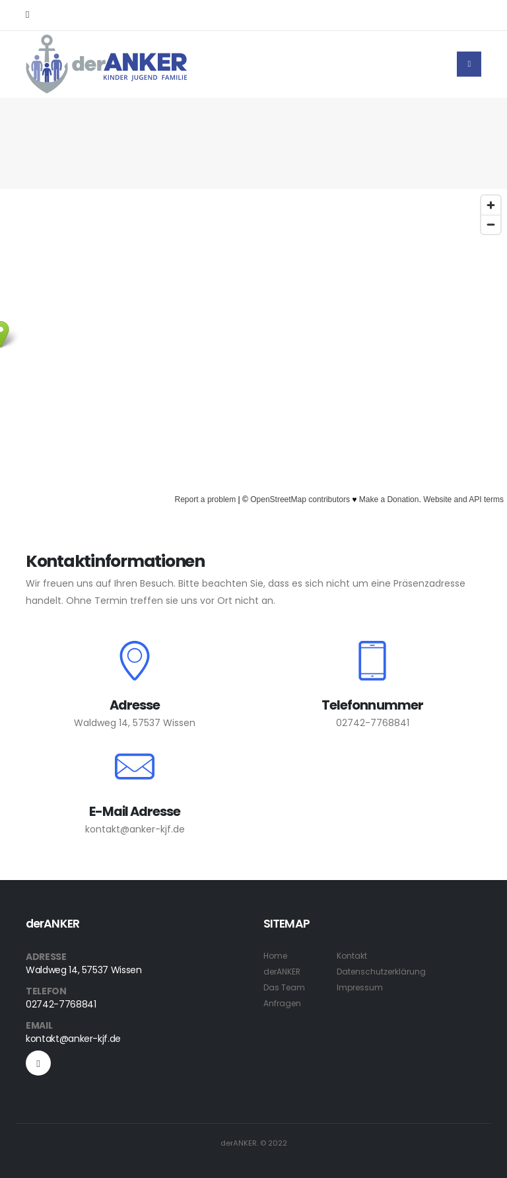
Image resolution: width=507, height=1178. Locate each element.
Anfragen (283, 1003)
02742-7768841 (372, 722)
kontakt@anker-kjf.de (135, 829)
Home (276, 955)
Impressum (363, 987)
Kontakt (354, 955)
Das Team (285, 987)
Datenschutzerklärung (385, 971)
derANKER (283, 971)
